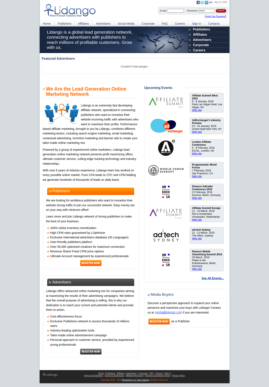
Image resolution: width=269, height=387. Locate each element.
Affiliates (83, 23)
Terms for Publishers (93, 375)
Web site (197, 110)
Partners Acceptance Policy (157, 375)
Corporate (147, 23)
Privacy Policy (178, 375)
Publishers (64, 23)
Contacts (214, 23)
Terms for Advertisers (114, 375)
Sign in (196, 23)
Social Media (126, 23)
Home (47, 23)
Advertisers (103, 23)
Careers (180, 23)
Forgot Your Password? (215, 16)
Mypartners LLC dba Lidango (135, 380)
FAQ (165, 23)
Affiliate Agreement (134, 375)
